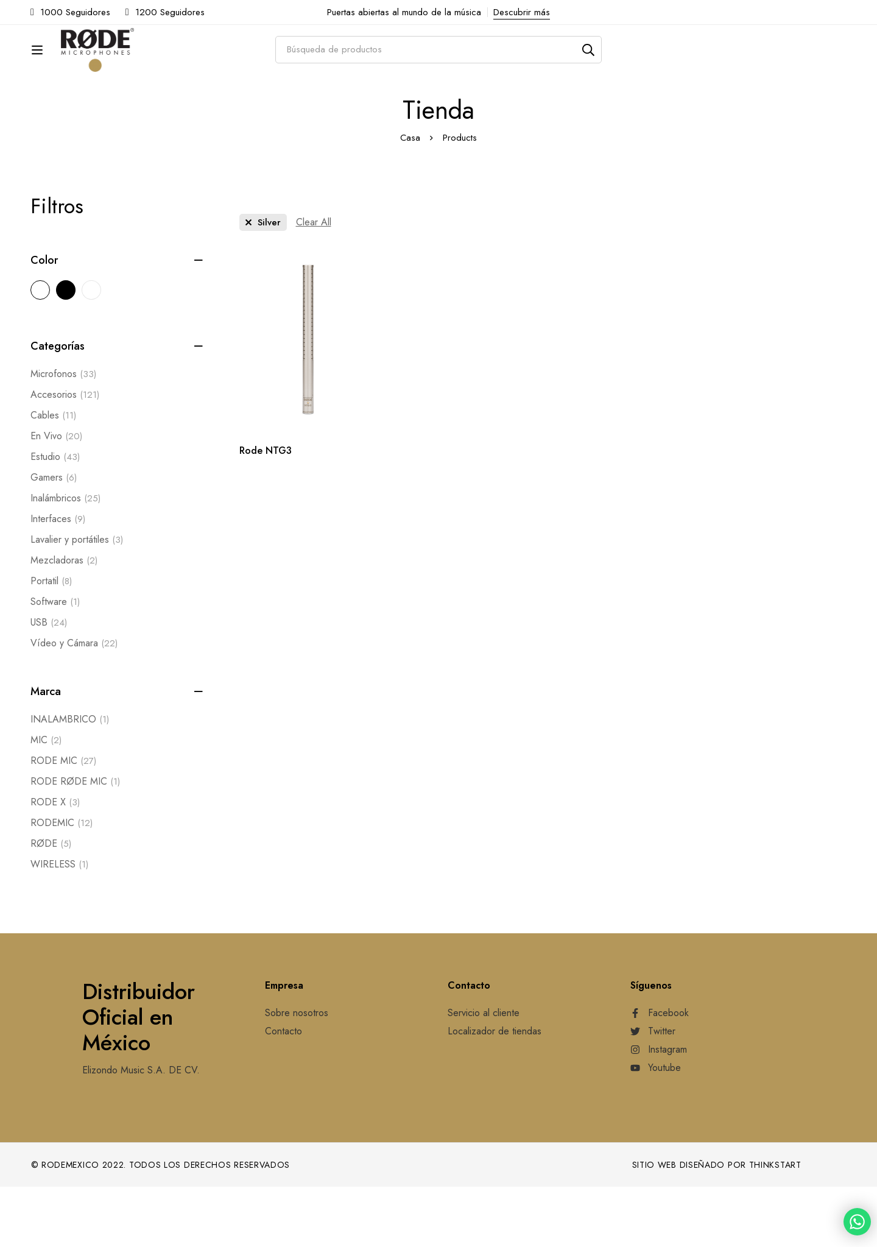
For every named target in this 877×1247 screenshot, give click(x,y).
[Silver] (40, 350)
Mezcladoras (63, 621)
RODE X (55, 863)
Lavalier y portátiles (76, 600)
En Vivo (56, 496)
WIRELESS (59, 925)
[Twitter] (652, 1092)
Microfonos (63, 434)
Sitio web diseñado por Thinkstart (716, 1225)
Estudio (55, 517)
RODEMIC (61, 883)
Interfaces (57, 579)
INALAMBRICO (69, 780)
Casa (410, 198)
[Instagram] (658, 1110)
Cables (53, 476)
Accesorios (64, 455)
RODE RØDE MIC (75, 842)
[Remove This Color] (263, 282)
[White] (91, 350)
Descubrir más (521, 12)
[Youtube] (655, 1128)
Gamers (53, 538)
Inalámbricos (65, 559)
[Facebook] (659, 1073)
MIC (46, 800)
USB (48, 683)
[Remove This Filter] (313, 282)
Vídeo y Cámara (74, 704)
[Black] (66, 350)
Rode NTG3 (265, 511)
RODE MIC (63, 821)
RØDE (50, 904)
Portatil (51, 641)
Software (55, 662)
